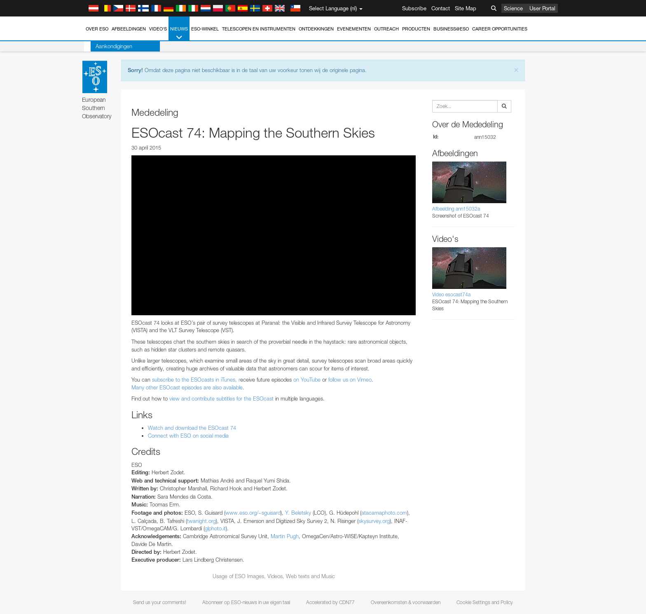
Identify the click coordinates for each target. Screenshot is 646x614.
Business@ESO (451, 29)
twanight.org (201, 521)
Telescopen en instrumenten (258, 29)
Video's (158, 29)
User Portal (542, 8)
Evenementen (354, 29)
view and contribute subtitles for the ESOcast (221, 398)
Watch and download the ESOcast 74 (192, 427)
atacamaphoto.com (384, 512)
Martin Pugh (285, 536)
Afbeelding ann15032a (456, 209)
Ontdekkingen (316, 29)
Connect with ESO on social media (188, 435)
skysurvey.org (374, 521)
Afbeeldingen (129, 29)
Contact (440, 8)
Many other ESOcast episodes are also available (187, 387)
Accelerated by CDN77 (330, 602)
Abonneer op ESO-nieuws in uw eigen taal (246, 602)
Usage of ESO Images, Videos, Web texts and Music (274, 576)
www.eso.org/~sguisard (253, 512)
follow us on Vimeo (350, 379)
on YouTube (307, 379)
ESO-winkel (205, 29)
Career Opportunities (499, 29)
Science (513, 8)
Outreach (386, 29)
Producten (416, 29)
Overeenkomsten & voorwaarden (405, 602)
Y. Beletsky (298, 512)
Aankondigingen (107, 46)
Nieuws (179, 33)
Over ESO (97, 29)
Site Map (465, 8)
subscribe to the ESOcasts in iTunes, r (196, 379)
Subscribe (414, 8)
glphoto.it (215, 528)
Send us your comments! (159, 602)
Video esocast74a (451, 294)
